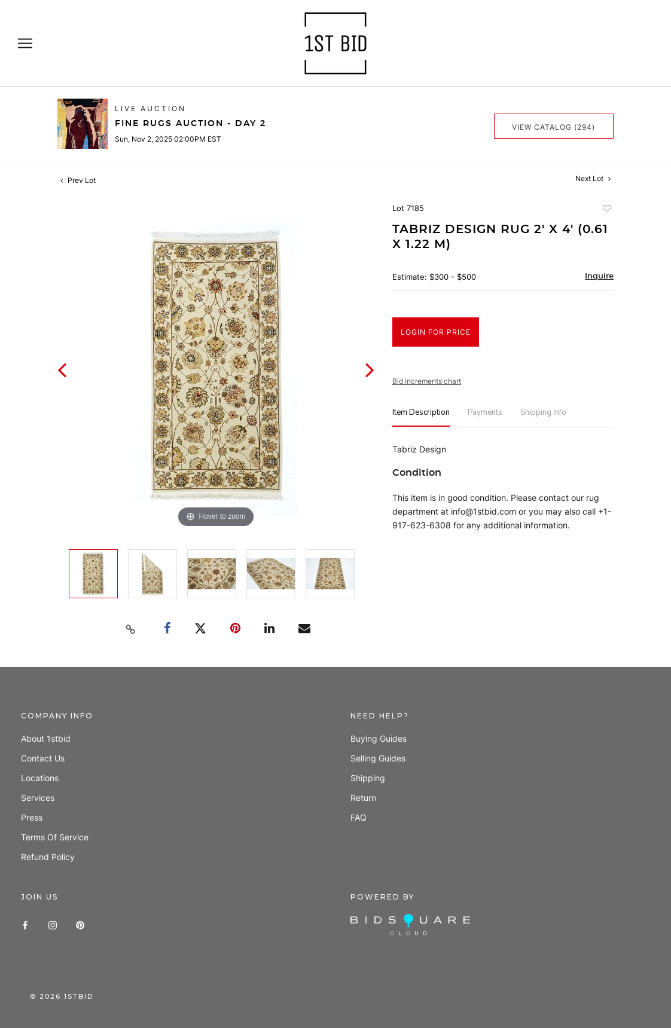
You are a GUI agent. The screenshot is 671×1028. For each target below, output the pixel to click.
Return (363, 798)
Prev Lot (78, 180)
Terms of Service (55, 837)
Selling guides (377, 758)
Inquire (599, 276)
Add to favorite (606, 209)
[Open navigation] (25, 43)
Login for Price (436, 332)
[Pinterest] (80, 924)
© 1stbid (61, 996)
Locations (40, 778)
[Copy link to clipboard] (131, 629)
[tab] (421, 417)
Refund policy (48, 857)
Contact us (43, 758)
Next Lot (593, 178)
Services (37, 798)
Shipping (367, 778)
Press (31, 817)
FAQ (358, 817)
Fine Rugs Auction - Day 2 (190, 124)
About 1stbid (46, 738)
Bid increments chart (426, 381)
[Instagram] (52, 924)
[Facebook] (25, 924)
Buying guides (378, 738)
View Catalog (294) (553, 127)
